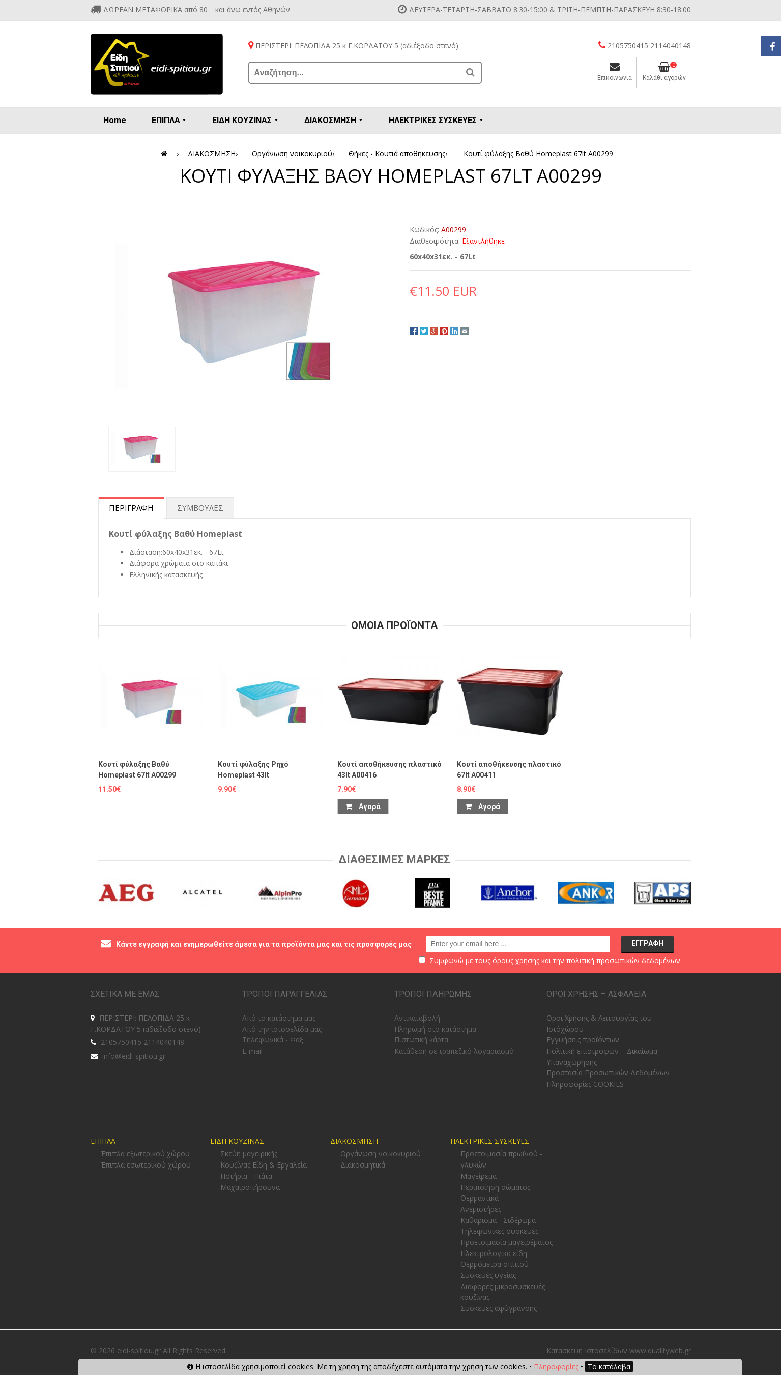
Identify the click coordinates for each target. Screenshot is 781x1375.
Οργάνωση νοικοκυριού (295, 153)
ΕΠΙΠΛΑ (103, 1141)
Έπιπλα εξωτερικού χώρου (145, 1153)
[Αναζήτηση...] (355, 73)
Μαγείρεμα (478, 1176)
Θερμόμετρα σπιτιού (494, 1264)
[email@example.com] (518, 944)
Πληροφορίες (556, 1366)
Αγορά (363, 806)
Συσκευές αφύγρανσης (498, 1308)
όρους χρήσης (516, 960)
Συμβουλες (200, 507)
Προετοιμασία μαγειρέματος (506, 1242)
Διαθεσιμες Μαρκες (394, 859)
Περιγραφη (131, 507)
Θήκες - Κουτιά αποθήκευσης (400, 153)
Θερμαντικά (479, 1198)
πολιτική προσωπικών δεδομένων (623, 960)
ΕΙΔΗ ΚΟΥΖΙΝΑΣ (237, 1141)
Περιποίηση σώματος (495, 1187)
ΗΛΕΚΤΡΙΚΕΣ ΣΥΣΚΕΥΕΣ (489, 1141)
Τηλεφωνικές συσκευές (499, 1231)
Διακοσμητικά (362, 1165)
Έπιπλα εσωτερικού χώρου (146, 1165)
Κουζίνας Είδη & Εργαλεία (263, 1165)
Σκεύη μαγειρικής (248, 1153)
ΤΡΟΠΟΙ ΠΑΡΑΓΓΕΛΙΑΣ (284, 994)
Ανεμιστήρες (480, 1209)
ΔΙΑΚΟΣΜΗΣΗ (214, 153)
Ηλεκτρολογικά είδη (493, 1253)
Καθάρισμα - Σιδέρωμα (498, 1220)
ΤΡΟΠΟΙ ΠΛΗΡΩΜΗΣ (433, 994)
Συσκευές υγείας (488, 1275)
